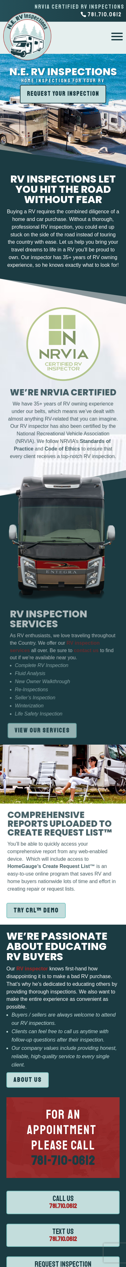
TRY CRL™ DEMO (36, 910)
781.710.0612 (63, 1206)
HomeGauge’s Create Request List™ (52, 865)
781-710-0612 (63, 1161)
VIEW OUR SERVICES (43, 730)
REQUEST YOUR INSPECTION (63, 94)
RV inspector (31, 968)
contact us (87, 650)
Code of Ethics (63, 447)
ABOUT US (27, 1080)
